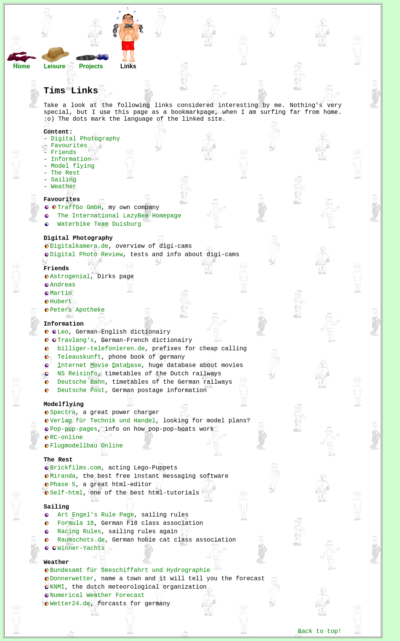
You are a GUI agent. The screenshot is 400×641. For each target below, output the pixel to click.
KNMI (57, 587)
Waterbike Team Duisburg (99, 224)
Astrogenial (70, 276)
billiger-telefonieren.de (101, 348)
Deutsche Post (81, 390)
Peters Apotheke (77, 310)
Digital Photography (85, 138)
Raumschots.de (81, 540)
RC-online (66, 437)
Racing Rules (79, 531)
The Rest (65, 173)
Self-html (66, 493)
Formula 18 (76, 523)
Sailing (63, 179)
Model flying (72, 166)
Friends (63, 152)
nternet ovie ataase (99, 365)
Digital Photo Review (86, 254)
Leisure (55, 66)
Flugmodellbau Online (86, 446)
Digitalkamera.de (79, 246)
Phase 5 (62, 484)
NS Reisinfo (78, 373)
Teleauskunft (79, 357)
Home (21, 66)
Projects (91, 66)
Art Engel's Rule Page (96, 515)
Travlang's (76, 340)
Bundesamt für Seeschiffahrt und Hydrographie (130, 570)
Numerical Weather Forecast (97, 595)
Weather (63, 186)
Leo (63, 332)
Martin (61, 293)
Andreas (62, 285)
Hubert (61, 301)
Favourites (69, 145)
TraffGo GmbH (79, 207)
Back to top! (320, 631)
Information (71, 159)
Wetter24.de (70, 603)
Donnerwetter (72, 578)
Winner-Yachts (81, 548)
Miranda (62, 476)
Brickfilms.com (75, 468)
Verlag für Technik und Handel (102, 420)
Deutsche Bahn (81, 382)
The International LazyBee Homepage (119, 216)
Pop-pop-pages (73, 429)
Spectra (62, 412)
